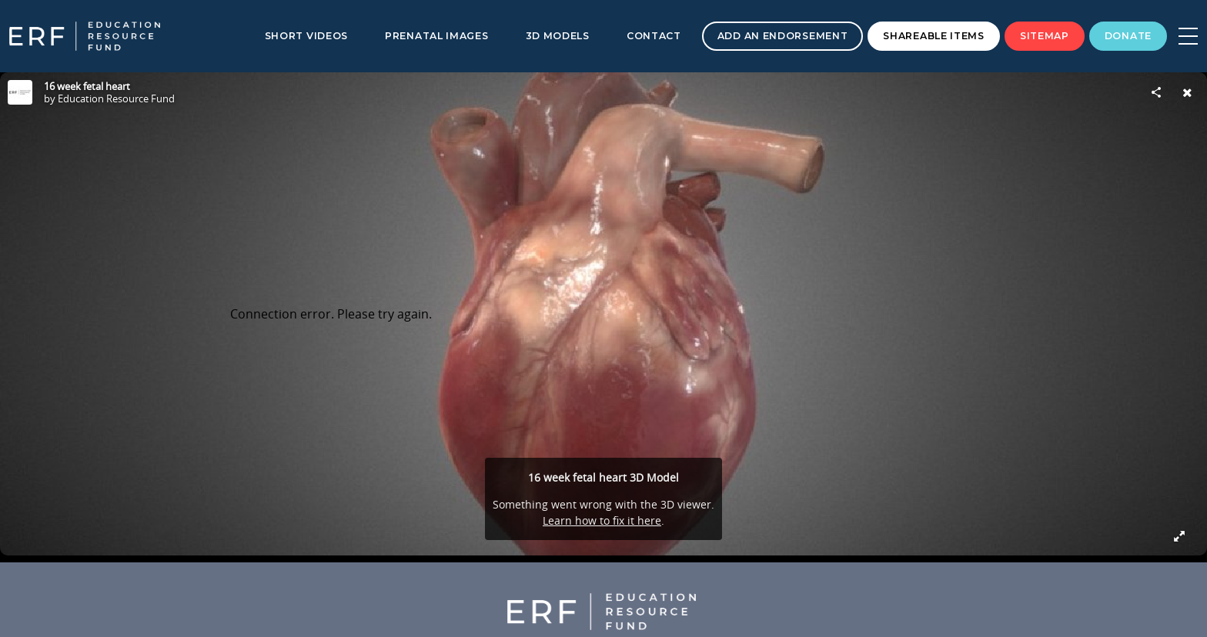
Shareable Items (934, 36)
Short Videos (306, 36)
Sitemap (1044, 36)
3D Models (558, 36)
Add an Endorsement (782, 36)
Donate (1128, 36)
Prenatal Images (437, 36)
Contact (654, 36)
